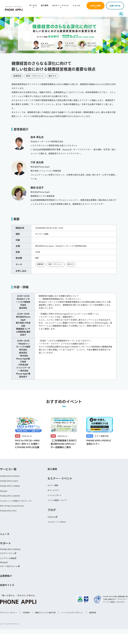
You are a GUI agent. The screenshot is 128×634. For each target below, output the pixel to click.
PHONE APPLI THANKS (10, 488)
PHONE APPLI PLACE (9, 483)
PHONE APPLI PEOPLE (10, 478)
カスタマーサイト (8, 557)
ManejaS (4, 493)
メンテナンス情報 (8, 562)
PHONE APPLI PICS (9, 514)
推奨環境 (92, 617)
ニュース (76, 5)
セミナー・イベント (60, 5)
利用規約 (26, 617)
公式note (52, 520)
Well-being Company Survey (13, 509)
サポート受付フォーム (10, 570)
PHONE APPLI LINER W (10, 499)
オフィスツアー (54, 492)
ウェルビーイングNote (58, 525)
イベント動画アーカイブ (58, 503)
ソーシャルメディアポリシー (72, 617)
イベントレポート (56, 497)
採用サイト (7, 590)
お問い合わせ (115, 5)
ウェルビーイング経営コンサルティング (18, 504)
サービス (33, 5)
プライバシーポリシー (9, 617)
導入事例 (44, 5)
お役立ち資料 (95, 5)
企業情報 (5, 580)
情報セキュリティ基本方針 (45, 617)
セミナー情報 (54, 487)
